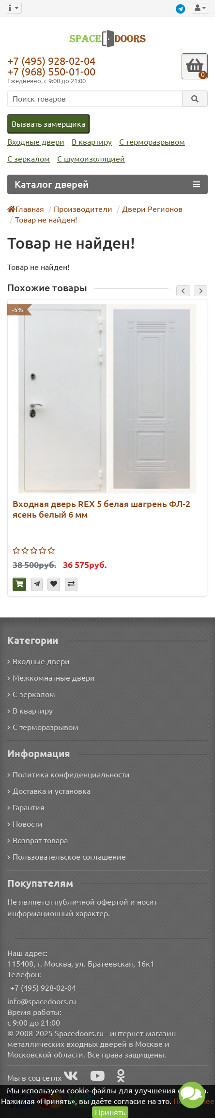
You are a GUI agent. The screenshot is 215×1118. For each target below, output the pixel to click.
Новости (25, 823)
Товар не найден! (45, 219)
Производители (82, 209)
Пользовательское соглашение (65, 856)
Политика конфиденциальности (67, 774)
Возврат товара (38, 839)
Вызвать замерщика (48, 123)
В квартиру (89, 142)
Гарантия (26, 807)
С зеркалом (28, 159)
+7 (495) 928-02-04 (53, 60)
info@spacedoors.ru (42, 1001)
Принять (110, 1112)
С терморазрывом (148, 142)
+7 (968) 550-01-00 (53, 71)
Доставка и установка (49, 790)
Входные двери (34, 142)
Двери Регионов (147, 209)
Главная (26, 209)
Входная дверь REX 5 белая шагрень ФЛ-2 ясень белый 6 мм (101, 508)
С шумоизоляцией (89, 159)
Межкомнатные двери (49, 676)
